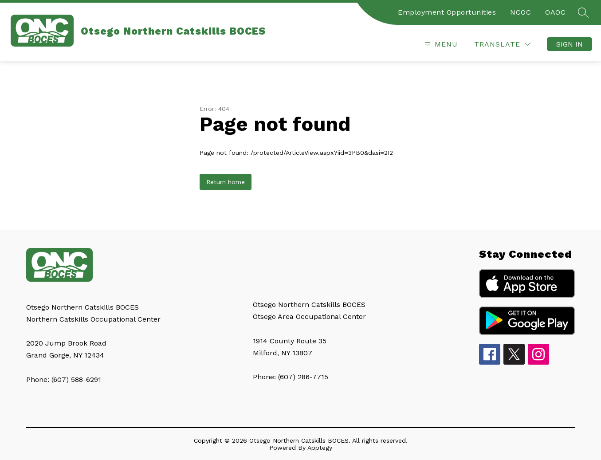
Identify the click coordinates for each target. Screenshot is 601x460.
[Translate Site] (502, 44)
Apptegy (319, 447)
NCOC (520, 12)
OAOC (555, 12)
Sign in (569, 44)
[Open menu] (440, 44)
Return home (225, 181)
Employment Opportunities (447, 12)
